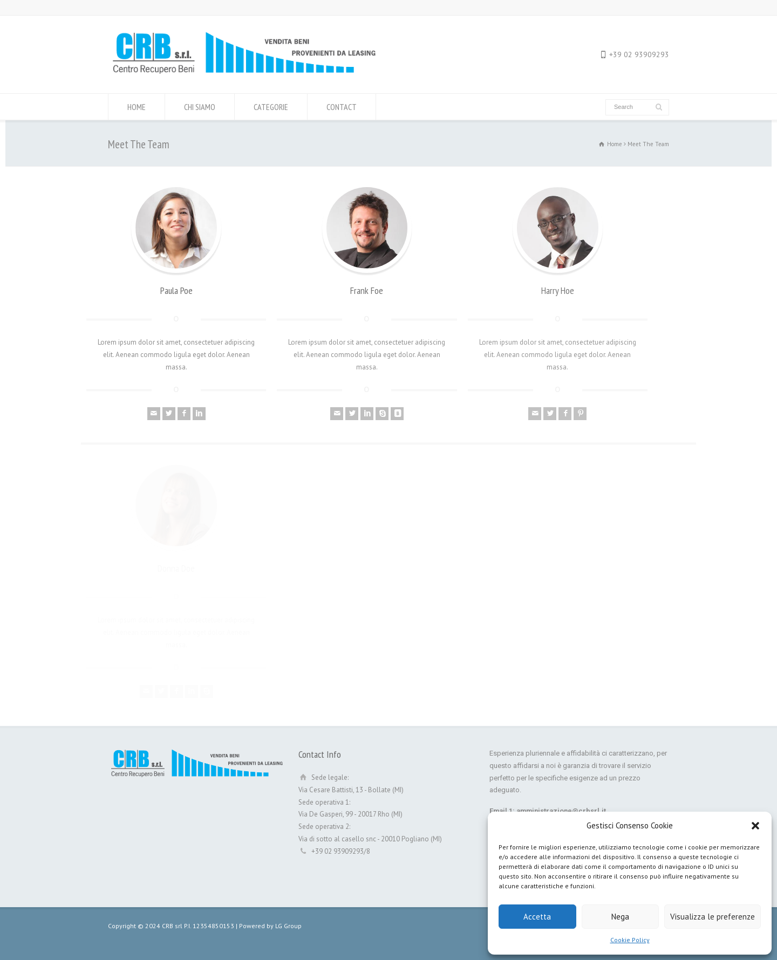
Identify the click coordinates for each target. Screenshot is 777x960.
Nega (620, 916)
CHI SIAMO (199, 106)
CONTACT (341, 106)
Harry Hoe (557, 290)
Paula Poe (176, 290)
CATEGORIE (271, 106)
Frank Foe (366, 290)
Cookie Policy (630, 940)
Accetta (537, 916)
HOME (136, 106)
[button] (755, 825)
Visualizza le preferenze (712, 916)
